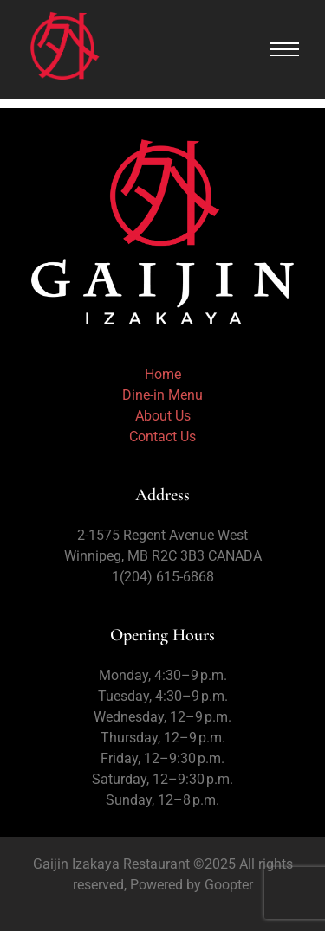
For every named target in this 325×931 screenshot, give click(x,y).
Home (163, 374)
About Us (163, 416)
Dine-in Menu (162, 395)
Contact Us (162, 436)
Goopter (227, 884)
